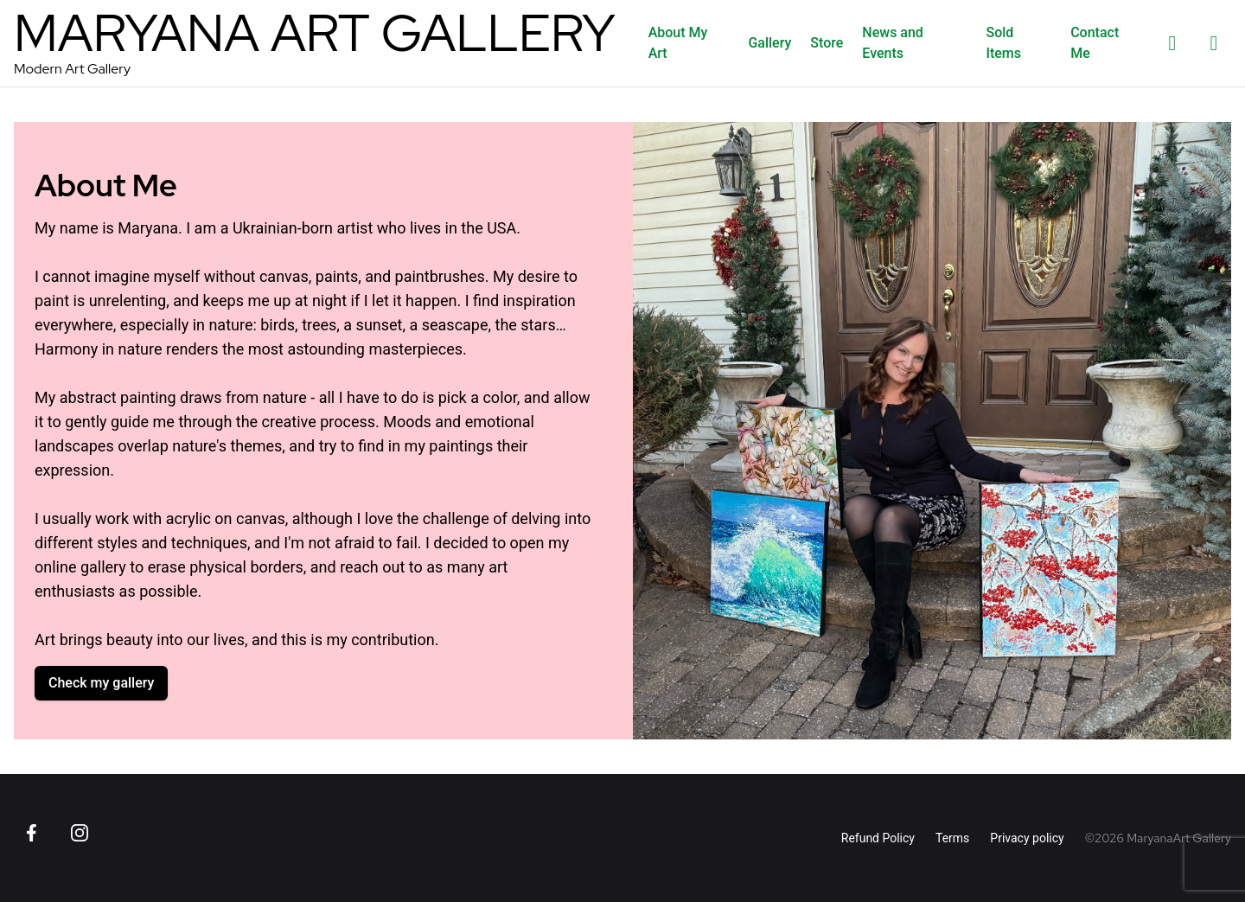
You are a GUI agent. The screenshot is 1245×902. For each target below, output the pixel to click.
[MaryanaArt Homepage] (315, 43)
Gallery (769, 43)
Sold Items (1003, 42)
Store (826, 43)
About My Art (678, 42)
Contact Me (1094, 42)
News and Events (892, 42)
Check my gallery (101, 683)
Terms (952, 838)
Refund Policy (878, 838)
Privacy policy (1026, 838)
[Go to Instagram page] (79, 833)
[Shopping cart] (1214, 43)
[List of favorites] (1172, 43)
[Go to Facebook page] (31, 833)
